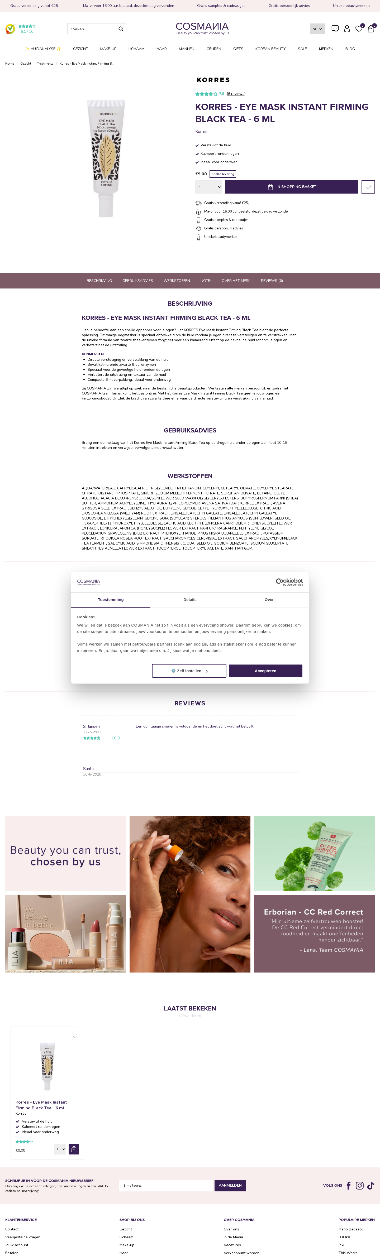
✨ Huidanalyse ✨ (43, 48)
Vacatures (232, 1245)
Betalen (11, 1252)
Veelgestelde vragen (335, 30)
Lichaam (136, 48)
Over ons (231, 1229)
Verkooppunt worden (241, 1252)
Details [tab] (190, 599)
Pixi (341, 1245)
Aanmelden (230, 1185)
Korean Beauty (270, 48)
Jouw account (16, 1245)
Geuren (214, 48)
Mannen (186, 48)
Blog (350, 48)
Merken (326, 48)
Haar (161, 48)
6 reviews (236, 93)
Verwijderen (190, 1016)
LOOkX (344, 1237)
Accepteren (266, 670)
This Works (348, 1252)
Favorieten (368, 187)
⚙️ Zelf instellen (189, 670)
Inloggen (347, 29)
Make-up (108, 48)
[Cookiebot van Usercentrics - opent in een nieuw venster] (280, 582)
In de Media (233, 1237)
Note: (206, 280)
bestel (74, 1149)
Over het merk (236, 280)
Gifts (238, 48)
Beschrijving (99, 280)
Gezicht (80, 48)
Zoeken (121, 28)
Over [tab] (269, 599)
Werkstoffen (177, 280)
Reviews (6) (272, 280)
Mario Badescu (351, 1229)
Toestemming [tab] (111, 599)
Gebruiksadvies (137, 280)
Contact (11, 1229)
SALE (302, 48)
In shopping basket (296, 186)
